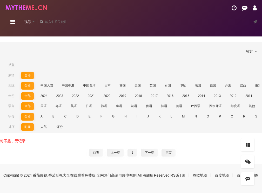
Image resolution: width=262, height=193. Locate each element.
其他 (252, 106)
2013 (217, 96)
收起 (251, 51)
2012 (233, 96)
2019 (122, 96)
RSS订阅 (178, 175)
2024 (44, 96)
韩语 (104, 106)
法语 (134, 106)
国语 (44, 106)
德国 (213, 85)
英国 (153, 85)
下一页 (149, 152)
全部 (27, 75)
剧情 (11, 75)
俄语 (149, 106)
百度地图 (222, 175)
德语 (179, 106)
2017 (154, 96)
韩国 (122, 85)
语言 (11, 106)
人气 (44, 127)
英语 (74, 106)
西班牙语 (215, 106)
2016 (169, 96)
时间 (27, 127)
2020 (107, 96)
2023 (59, 96)
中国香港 (68, 85)
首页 (96, 152)
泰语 (119, 106)
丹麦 (228, 85)
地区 (11, 85)
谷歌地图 (200, 175)
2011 (248, 96)
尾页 (168, 152)
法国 (198, 85)
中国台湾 (89, 85)
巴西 (243, 85)
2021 (91, 96)
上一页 (115, 152)
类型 (11, 65)
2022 (75, 96)
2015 (185, 96)
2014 (201, 96)
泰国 (168, 85)
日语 (89, 106)
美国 (138, 85)
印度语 (235, 106)
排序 (11, 127)
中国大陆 (47, 85)
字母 (11, 116)
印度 (183, 85)
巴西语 (195, 106)
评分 (60, 127)
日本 (107, 85)
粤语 (59, 106)
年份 (11, 96)
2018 (138, 96)
